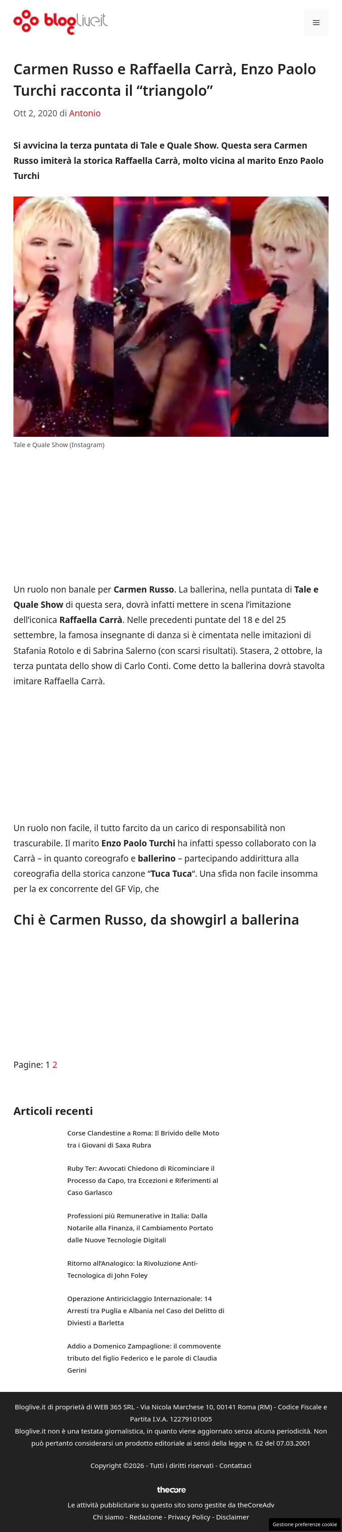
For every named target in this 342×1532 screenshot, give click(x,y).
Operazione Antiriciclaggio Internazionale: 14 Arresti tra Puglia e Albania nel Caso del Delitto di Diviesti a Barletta (146, 1310)
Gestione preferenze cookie (305, 1524)
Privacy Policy (189, 1516)
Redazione (146, 1516)
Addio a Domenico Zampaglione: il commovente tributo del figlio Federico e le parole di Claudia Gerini (144, 1357)
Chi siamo (108, 1516)
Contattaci (235, 1465)
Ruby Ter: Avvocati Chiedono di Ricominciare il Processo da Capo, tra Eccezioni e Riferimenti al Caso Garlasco (142, 1180)
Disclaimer (232, 1516)
